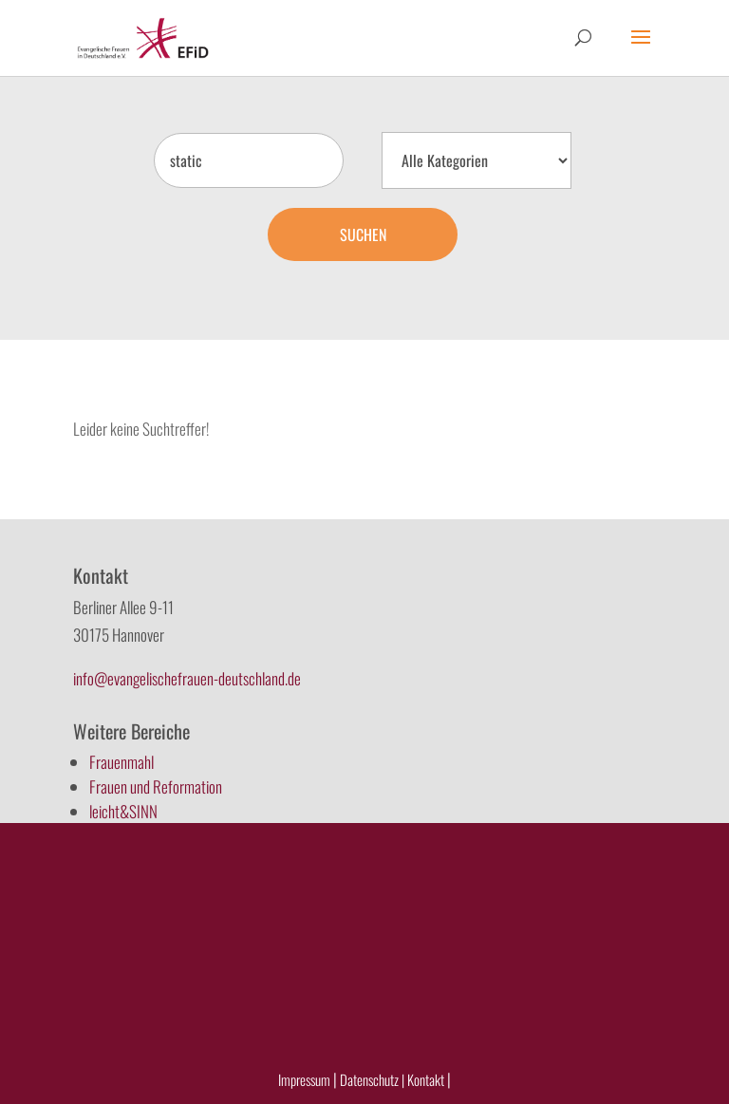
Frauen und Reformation (155, 786)
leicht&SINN (123, 811)
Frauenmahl (121, 762)
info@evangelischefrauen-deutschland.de (187, 678)
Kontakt (427, 1079)
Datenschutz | (372, 1079)
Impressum (304, 1079)
